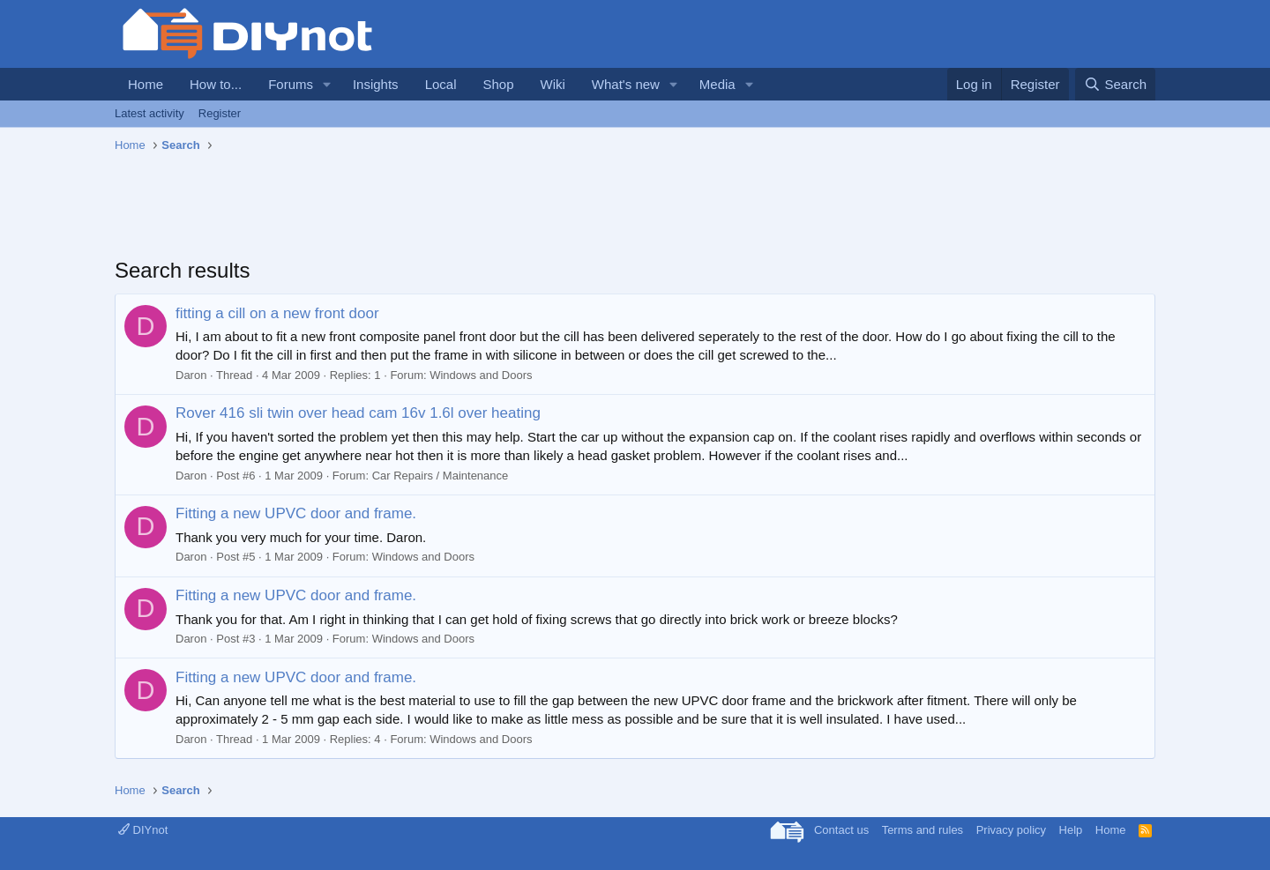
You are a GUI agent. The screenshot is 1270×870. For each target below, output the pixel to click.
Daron (191, 375)
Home (145, 84)
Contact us (841, 830)
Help (1071, 830)
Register (219, 113)
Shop (497, 84)
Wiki (553, 84)
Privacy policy (1011, 830)
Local (441, 84)
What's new (626, 84)
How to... (216, 84)
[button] (327, 84)
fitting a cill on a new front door (277, 313)
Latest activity (149, 113)
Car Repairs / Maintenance (440, 475)
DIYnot (143, 830)
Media (717, 84)
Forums (290, 84)
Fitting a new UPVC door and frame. (296, 513)
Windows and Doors (481, 375)
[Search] (1115, 84)
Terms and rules (922, 830)
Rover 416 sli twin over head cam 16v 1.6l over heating (358, 413)
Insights (376, 84)
